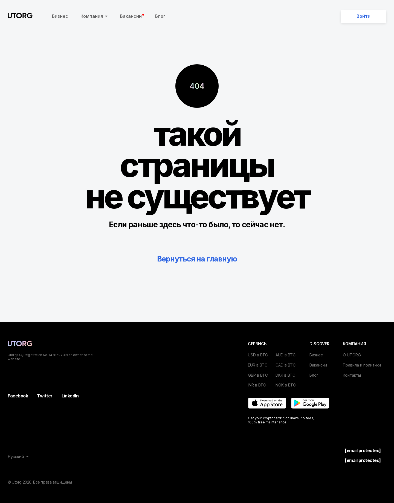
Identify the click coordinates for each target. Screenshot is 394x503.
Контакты (352, 375)
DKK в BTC (285, 375)
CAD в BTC (286, 365)
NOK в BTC (286, 385)
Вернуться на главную (197, 258)
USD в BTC (258, 355)
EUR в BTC (257, 365)
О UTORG (352, 355)
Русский (16, 456)
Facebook (18, 396)
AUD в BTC (286, 355)
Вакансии (132, 16)
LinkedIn (70, 396)
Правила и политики (362, 365)
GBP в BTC (258, 375)
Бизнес (60, 16)
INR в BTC (257, 385)
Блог (160, 16)
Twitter (45, 396)
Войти (363, 16)
